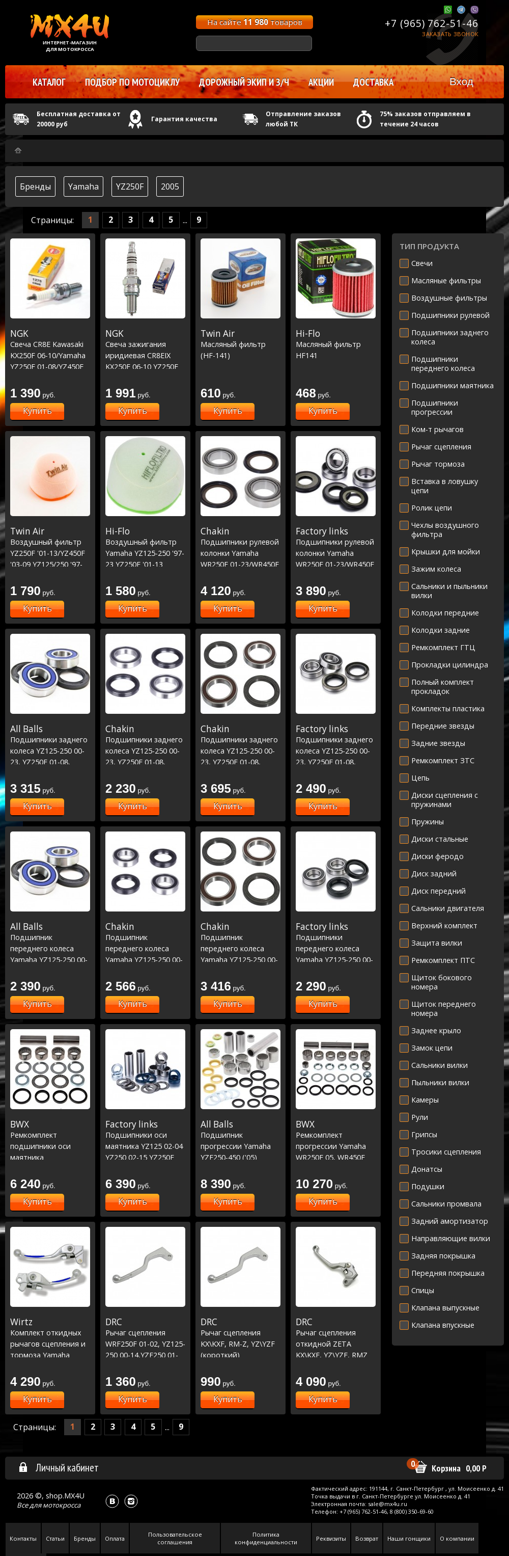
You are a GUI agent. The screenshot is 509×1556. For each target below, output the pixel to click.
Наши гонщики (409, 1538)
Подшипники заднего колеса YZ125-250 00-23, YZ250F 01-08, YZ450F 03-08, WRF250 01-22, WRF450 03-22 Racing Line (240, 761)
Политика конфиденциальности (266, 1538)
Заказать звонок (450, 34)
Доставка (373, 82)
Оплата (115, 1538)
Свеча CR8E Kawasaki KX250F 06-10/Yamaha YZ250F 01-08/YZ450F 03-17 (50, 355)
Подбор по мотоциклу (132, 82)
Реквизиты (331, 1538)
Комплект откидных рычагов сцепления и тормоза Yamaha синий (50, 1344)
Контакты (23, 1538)
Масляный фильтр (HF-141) (240, 344)
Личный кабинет (58, 1467)
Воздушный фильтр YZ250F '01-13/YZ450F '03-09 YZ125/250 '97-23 (50, 553)
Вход (461, 81)
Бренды (35, 186)
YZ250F (130, 186)
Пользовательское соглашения (175, 1538)
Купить (37, 410)
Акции (321, 82)
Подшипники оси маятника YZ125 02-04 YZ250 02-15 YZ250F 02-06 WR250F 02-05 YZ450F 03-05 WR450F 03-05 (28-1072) (145, 1157)
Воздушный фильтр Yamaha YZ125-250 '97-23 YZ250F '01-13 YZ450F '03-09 (145, 553)
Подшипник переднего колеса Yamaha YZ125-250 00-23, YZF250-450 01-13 (50, 948)
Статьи (55, 1538)
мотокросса (61, 1505)
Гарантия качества (184, 119)
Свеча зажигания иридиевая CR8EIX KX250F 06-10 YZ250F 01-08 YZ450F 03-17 (145, 355)
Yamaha (83, 186)
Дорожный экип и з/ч (244, 82)
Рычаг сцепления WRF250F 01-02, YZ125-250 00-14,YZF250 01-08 (145, 1344)
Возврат (366, 1538)
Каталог (49, 82)
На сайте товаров (254, 22)
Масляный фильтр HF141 (336, 344)
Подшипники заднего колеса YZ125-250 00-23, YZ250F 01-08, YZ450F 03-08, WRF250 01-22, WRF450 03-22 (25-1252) (336, 761)
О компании (457, 1538)
